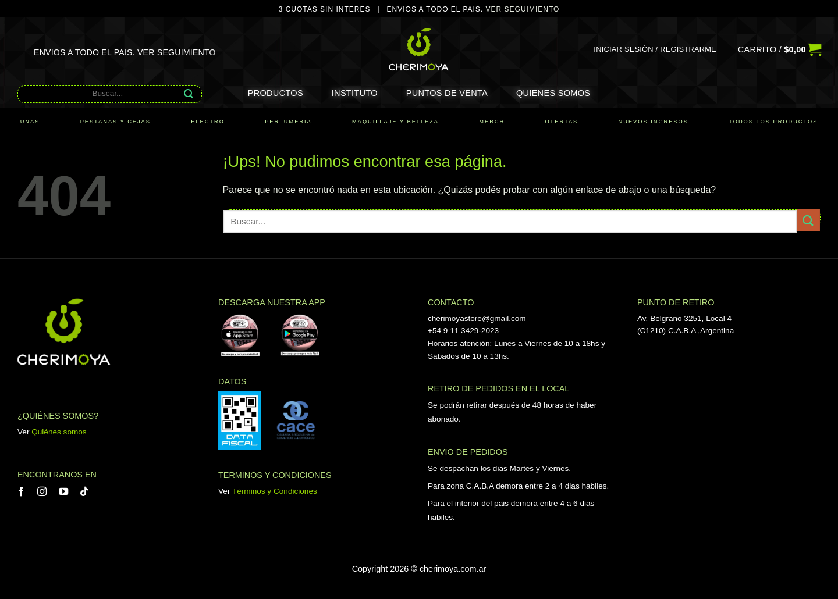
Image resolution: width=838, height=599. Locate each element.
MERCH (492, 121)
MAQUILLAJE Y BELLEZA (395, 121)
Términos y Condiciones (274, 491)
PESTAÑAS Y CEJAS (115, 121)
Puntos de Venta (447, 93)
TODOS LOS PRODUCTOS (773, 121)
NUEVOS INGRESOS (653, 121)
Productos (275, 93)
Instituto (355, 93)
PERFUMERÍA (288, 121)
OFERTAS (561, 121)
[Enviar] (188, 94)
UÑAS (30, 121)
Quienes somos (553, 93)
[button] (655, 49)
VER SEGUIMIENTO (523, 9)
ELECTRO (208, 121)
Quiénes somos (58, 431)
